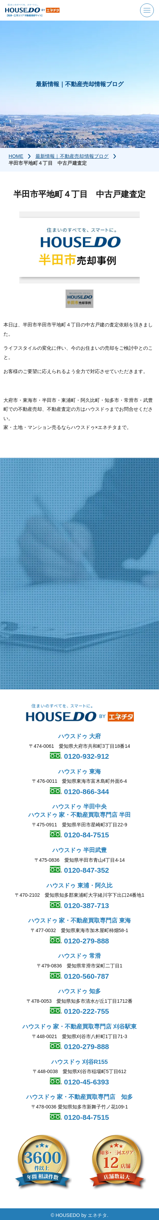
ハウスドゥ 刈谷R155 (79, 1062)
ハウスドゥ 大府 (79, 736)
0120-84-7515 (85, 835)
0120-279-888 (85, 941)
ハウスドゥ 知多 (79, 991)
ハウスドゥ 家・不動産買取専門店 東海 (79, 921)
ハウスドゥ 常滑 (79, 956)
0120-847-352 (85, 870)
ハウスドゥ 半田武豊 (79, 850)
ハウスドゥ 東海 (79, 771)
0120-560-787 (85, 976)
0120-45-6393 (85, 1082)
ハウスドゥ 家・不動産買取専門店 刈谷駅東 (79, 1026)
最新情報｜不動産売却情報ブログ (72, 156)
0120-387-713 (85, 906)
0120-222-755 (85, 1011)
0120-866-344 (85, 791)
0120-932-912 (85, 756)
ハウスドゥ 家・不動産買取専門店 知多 (79, 1097)
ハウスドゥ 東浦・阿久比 (79, 885)
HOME (16, 156)
